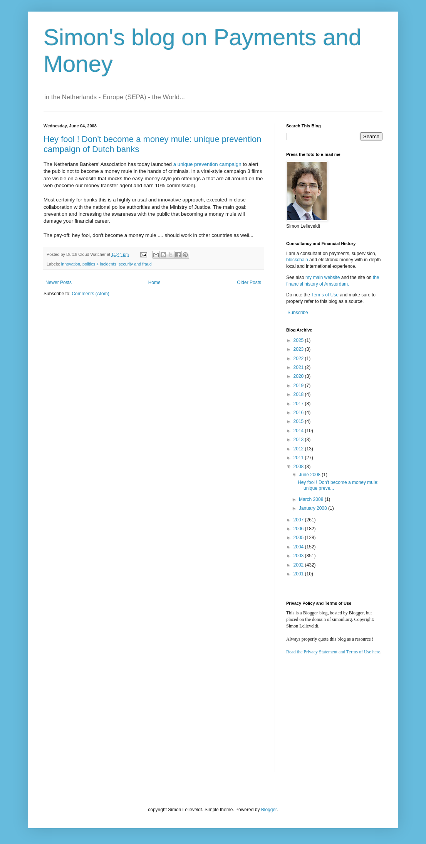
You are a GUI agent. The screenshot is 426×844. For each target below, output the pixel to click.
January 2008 (313, 508)
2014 (299, 430)
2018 (299, 394)
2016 (299, 412)
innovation (70, 264)
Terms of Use (325, 295)
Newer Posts (58, 282)
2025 (299, 340)
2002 (299, 565)
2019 (299, 385)
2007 (299, 520)
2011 (299, 457)
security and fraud (135, 264)
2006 (299, 528)
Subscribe (297, 312)
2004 (299, 547)
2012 (299, 449)
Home (154, 282)
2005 (299, 537)
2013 (299, 439)
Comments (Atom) (90, 293)
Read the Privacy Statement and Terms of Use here (333, 652)
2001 (299, 574)
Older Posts (249, 282)
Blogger (269, 809)
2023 (299, 349)
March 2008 (312, 499)
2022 (299, 358)
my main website (322, 277)
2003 (299, 555)
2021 (299, 367)
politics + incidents (99, 264)
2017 (299, 403)
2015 (299, 421)
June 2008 (310, 474)
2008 (299, 466)
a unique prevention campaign (207, 164)
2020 (299, 376)
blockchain (297, 259)
